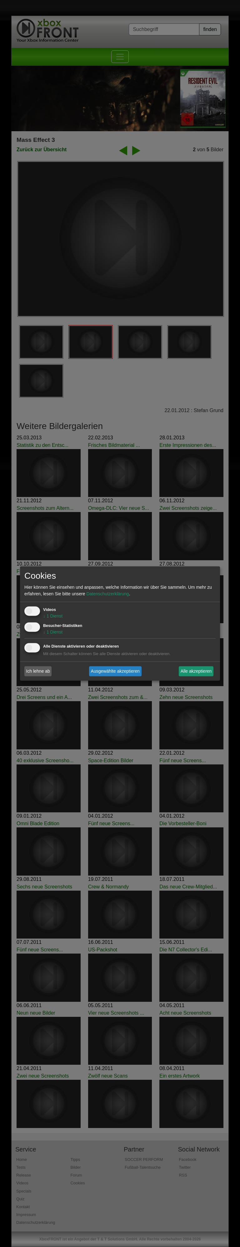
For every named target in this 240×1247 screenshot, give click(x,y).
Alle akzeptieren (196, 671)
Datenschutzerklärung (107, 594)
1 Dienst (52, 616)
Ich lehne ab (38, 671)
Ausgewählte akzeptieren (115, 671)
